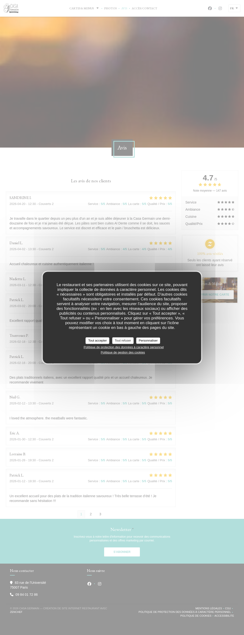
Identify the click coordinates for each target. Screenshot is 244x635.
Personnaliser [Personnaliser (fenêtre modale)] (148, 340)
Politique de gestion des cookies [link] (123, 352)
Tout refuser (123, 340)
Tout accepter (97, 340)
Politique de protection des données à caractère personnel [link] (124, 347)
